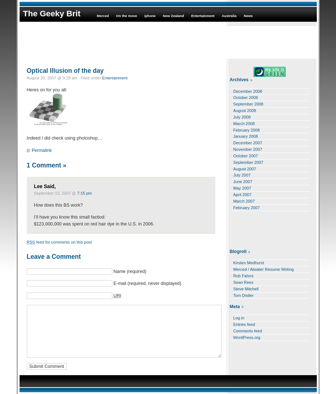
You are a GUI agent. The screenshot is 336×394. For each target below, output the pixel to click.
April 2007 (242, 194)
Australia (229, 16)
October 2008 (245, 97)
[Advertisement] (168, 42)
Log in (239, 318)
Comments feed (247, 331)
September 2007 (248, 162)
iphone (149, 16)
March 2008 (244, 123)
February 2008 (246, 130)
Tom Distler (243, 295)
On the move (126, 16)
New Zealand (173, 16)
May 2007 (242, 188)
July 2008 (242, 117)
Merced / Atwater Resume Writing (263, 269)
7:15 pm (84, 193)
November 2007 (247, 149)
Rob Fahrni (243, 276)
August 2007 (244, 169)
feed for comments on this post (59, 242)
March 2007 (244, 201)
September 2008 (248, 104)
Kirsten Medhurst (248, 263)
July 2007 (242, 175)
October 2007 (245, 156)
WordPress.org (247, 337)
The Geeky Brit (51, 13)
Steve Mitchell (246, 289)
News (248, 16)
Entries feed (244, 324)
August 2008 (244, 110)
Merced (103, 16)
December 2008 (247, 91)
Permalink (42, 150)
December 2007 (247, 143)
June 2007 (242, 181)
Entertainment (203, 16)
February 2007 (246, 208)
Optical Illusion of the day (65, 70)
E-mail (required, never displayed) (147, 283)
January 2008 (245, 136)
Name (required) (129, 271)
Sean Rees (243, 282)
